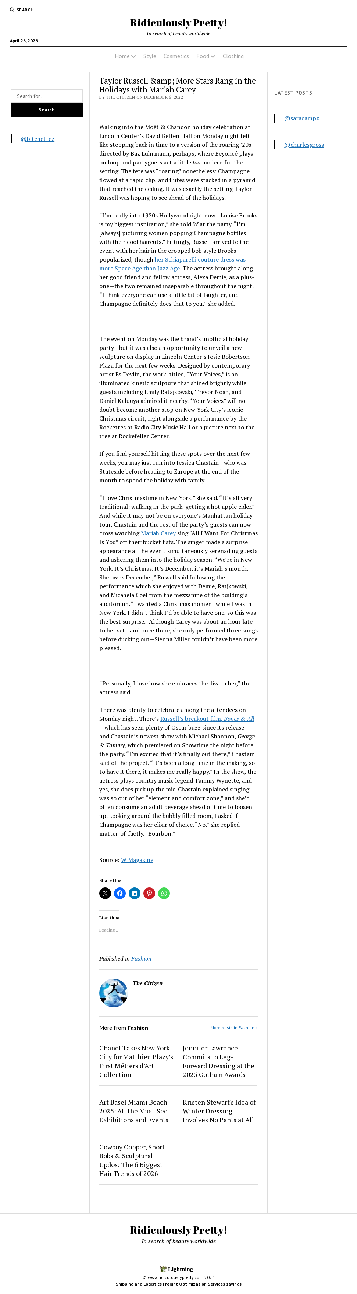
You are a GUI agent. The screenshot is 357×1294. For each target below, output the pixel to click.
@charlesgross (304, 145)
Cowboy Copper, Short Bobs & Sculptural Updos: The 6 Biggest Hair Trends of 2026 (132, 1160)
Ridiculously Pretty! (178, 22)
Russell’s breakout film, (207, 719)
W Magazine (137, 860)
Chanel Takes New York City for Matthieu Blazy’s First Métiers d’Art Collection (136, 1061)
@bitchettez (37, 139)
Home (122, 56)
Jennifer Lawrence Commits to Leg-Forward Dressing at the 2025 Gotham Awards (218, 1061)
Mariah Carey (158, 533)
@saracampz (301, 118)
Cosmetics (176, 56)
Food (202, 56)
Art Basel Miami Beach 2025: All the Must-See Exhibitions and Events (133, 1111)
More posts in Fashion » (234, 1027)
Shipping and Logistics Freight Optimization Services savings (179, 1284)
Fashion (141, 958)
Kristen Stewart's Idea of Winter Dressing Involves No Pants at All (219, 1111)
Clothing (233, 56)
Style (149, 56)
